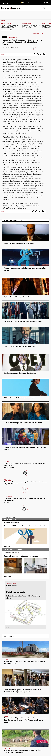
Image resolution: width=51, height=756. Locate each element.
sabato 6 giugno (6, 23)
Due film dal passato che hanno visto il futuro (20, 373)
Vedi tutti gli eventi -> (6, 29)
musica (6, 716)
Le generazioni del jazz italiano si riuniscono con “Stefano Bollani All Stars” (31, 26)
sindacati (6, 688)
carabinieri (7, 748)
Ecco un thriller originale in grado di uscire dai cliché (23, 423)
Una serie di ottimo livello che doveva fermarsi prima (23, 321)
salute (6, 659)
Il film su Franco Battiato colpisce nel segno (19, 398)
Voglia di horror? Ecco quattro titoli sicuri (18, 297)
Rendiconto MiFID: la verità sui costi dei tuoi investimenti (24, 526)
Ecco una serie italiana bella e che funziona (19, 346)
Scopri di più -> (7, 546)
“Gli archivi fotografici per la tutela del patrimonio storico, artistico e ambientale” (9, 26)
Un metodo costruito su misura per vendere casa (21, 556)
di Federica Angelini (9, 467)
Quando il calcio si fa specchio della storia (19, 243)
